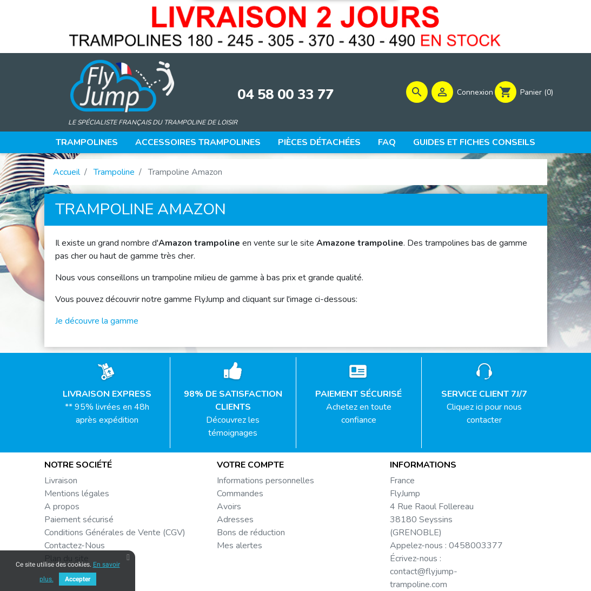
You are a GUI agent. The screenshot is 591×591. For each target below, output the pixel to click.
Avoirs (229, 507)
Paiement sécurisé (79, 520)
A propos (61, 507)
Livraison (60, 481)
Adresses (235, 520)
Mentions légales (76, 494)
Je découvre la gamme (96, 321)
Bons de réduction (251, 533)
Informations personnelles (265, 481)
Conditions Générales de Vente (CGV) (114, 533)
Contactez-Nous (74, 545)
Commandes (240, 494)
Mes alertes (239, 545)
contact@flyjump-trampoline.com (423, 578)
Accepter (77, 579)
